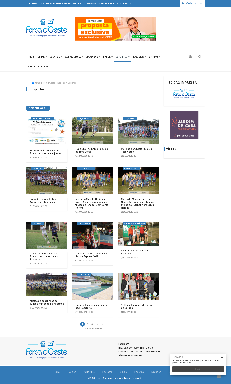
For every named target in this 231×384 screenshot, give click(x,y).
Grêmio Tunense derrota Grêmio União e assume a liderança (44, 256)
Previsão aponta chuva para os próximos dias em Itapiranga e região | (42, 3)
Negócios (139, 57)
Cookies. (178, 357)
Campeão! (38, 169)
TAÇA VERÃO (84, 118)
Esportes (122, 57)
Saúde (108, 57)
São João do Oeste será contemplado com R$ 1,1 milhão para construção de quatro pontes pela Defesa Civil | (130, 3)
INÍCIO (31, 57)
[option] (42, 3)
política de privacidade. (183, 363)
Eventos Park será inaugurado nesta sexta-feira (92, 306)
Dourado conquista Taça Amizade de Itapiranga (43, 200)
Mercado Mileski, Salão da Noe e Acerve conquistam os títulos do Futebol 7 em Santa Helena (91, 203)
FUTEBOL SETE (86, 169)
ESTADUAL (38, 223)
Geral (57, 372)
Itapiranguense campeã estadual (134, 252)
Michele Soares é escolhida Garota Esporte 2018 (91, 255)
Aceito (198, 369)
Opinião (154, 57)
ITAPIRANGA (84, 223)
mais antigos (37, 108)
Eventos (56, 57)
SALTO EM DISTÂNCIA (134, 223)
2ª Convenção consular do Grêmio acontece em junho (45, 152)
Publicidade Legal (39, 66)
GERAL (42, 57)
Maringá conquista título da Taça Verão (136, 150)
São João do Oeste (43, 118)
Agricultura (74, 57)
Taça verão (130, 118)
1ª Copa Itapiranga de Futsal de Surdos (137, 306)
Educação (93, 57)
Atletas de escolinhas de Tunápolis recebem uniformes (47, 302)
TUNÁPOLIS (84, 274)
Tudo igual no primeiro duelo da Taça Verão (91, 150)
